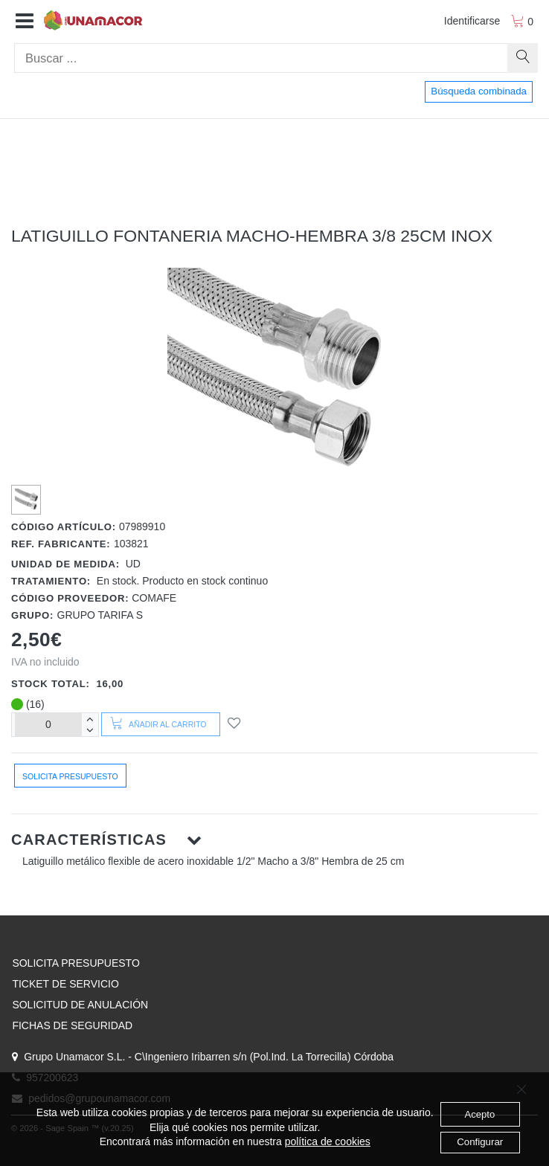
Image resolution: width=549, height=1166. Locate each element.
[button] (24, 21)
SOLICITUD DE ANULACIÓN (80, 1005)
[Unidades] (48, 724)
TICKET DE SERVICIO (65, 984)
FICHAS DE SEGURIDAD (72, 1025)
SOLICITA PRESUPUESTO (75, 963)
